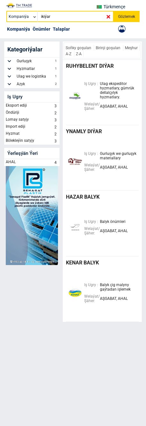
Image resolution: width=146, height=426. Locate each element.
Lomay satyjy (32, 120)
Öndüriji (32, 113)
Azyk (37, 85)
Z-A (79, 54)
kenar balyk (82, 263)
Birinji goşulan (108, 48)
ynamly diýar (84, 131)
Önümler (41, 29)
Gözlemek (126, 16)
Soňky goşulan (79, 48)
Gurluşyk (37, 62)
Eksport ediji (32, 106)
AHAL (32, 162)
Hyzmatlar (37, 69)
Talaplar (61, 29)
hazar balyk (83, 197)
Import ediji (32, 127)
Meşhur (131, 48)
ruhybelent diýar (90, 66)
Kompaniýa (18, 29)
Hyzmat (32, 134)
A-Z (69, 54)
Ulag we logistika (37, 77)
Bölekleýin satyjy (32, 141)
